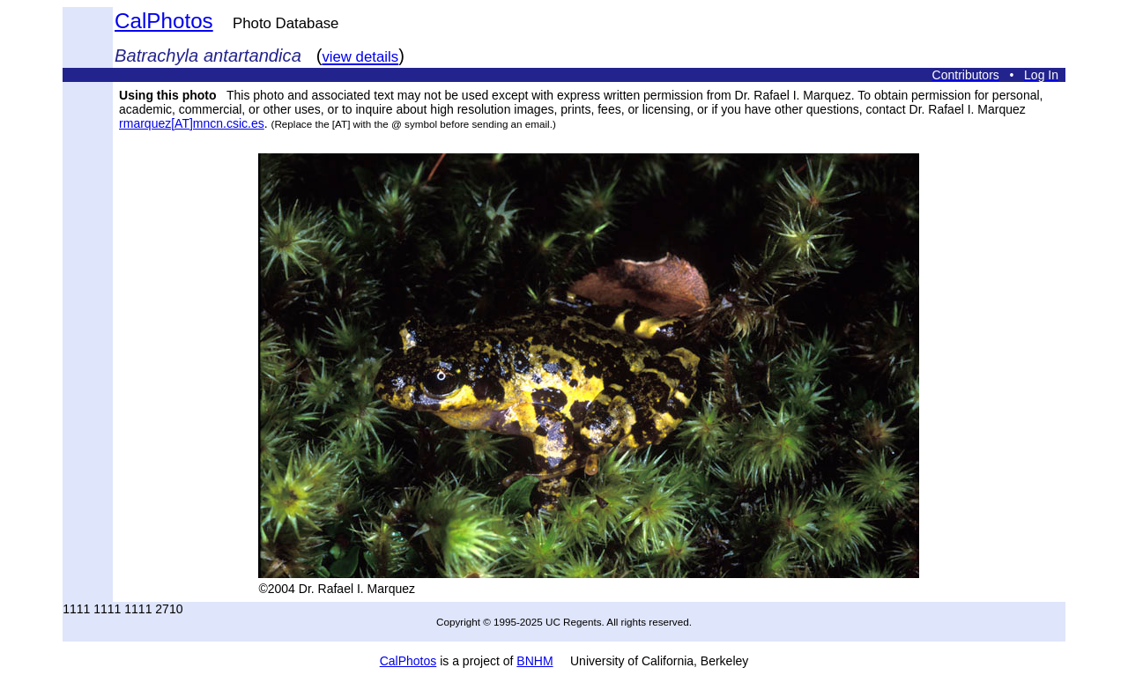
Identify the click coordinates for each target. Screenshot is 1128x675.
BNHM (534, 661)
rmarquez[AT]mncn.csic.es (191, 123)
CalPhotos (164, 21)
